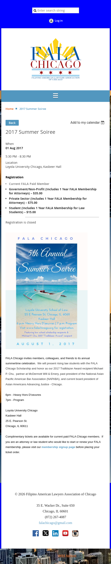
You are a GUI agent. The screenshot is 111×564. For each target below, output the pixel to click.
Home (9, 109)
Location (11, 163)
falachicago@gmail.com (55, 523)
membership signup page (58, 447)
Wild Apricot (67, 556)
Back (12, 123)
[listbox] (87, 122)
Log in (59, 20)
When (10, 144)
